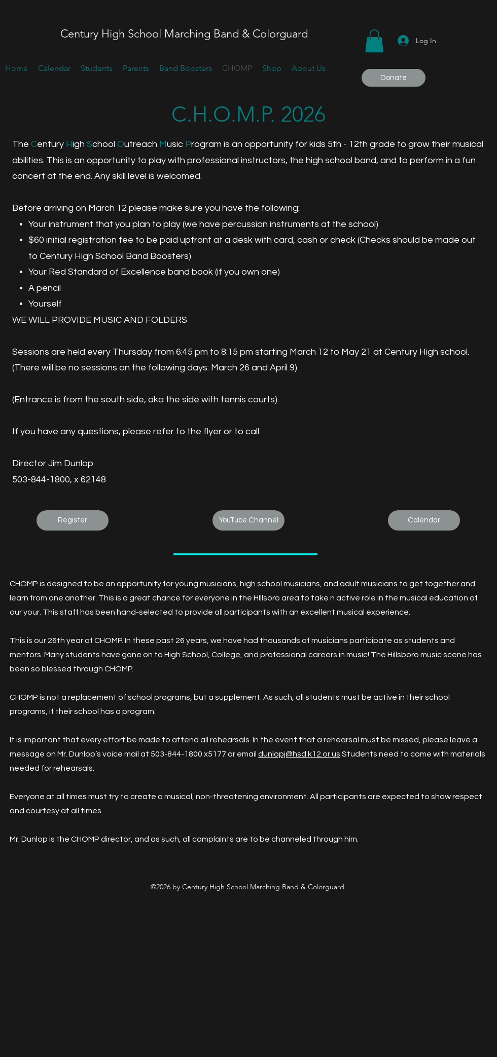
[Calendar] (424, 520)
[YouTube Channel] (248, 520)
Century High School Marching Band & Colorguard (184, 34)
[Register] (73, 520)
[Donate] (393, 78)
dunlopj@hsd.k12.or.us (299, 754)
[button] (374, 40)
